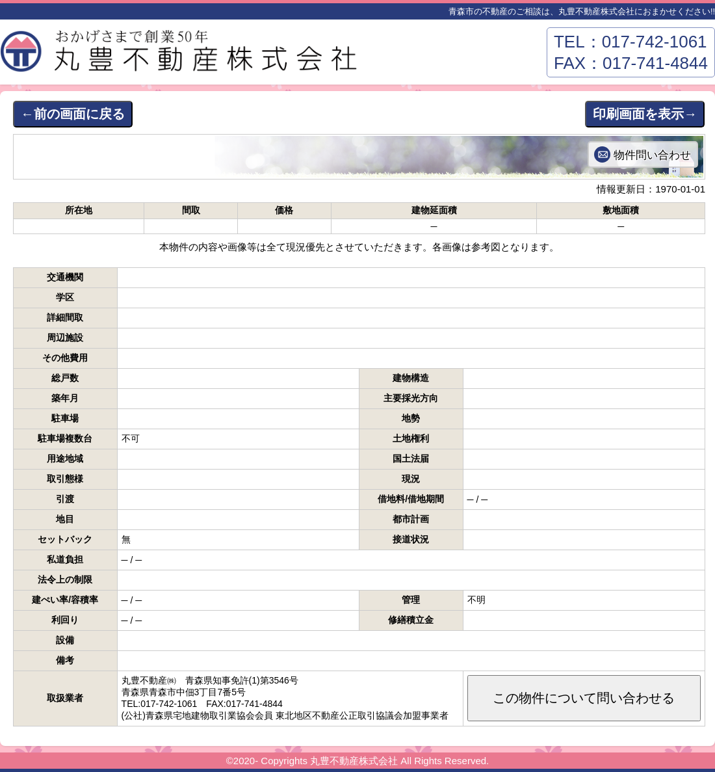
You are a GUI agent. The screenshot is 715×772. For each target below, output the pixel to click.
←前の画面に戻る (73, 114)
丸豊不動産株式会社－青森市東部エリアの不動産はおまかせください (182, 55)
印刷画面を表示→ (645, 114)
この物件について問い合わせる (584, 698)
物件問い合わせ (652, 154)
